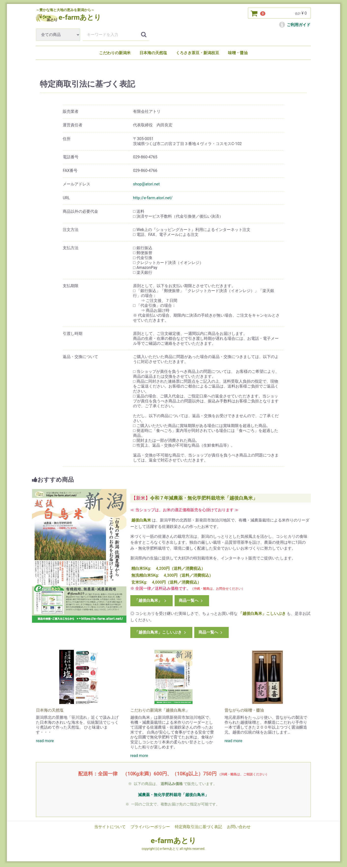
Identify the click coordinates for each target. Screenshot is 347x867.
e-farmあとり (173, 840)
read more (45, 740)
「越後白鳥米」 (151, 600)
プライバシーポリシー (150, 826)
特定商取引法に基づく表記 (198, 826)
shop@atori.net (146, 184)
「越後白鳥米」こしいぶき (161, 632)
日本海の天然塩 (153, 52)
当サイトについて (110, 826)
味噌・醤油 (238, 52)
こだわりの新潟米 (115, 52)
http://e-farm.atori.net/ (153, 198)
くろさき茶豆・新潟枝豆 (197, 52)
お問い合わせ (239, 826)
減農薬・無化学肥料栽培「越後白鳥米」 (173, 794)
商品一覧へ (191, 600)
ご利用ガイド (294, 24)
